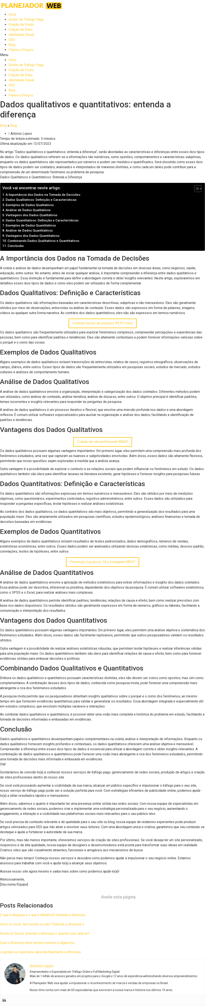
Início (12, 14)
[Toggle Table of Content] (196, 188)
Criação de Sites (20, 30)
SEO (11, 40)
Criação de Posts (21, 25)
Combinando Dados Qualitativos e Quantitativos (43, 241)
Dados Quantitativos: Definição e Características (42, 220)
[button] (102, 54)
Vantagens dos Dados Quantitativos (32, 236)
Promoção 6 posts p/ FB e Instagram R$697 (102, 562)
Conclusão (16, 246)
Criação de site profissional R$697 (102, 442)
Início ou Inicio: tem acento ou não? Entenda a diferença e (42, 924)
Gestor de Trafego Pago (26, 19)
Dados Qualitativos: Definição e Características (41, 200)
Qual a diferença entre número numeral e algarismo (37, 943)
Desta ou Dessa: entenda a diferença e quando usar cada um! (45, 933)
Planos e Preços (20, 50)
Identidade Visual (21, 35)
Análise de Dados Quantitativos (29, 230)
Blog (11, 45)
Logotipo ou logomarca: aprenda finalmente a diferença (40, 952)
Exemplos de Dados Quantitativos (31, 225)
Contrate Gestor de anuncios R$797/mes (102, 323)
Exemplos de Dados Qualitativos (30, 205)
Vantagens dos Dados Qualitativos (31, 215)
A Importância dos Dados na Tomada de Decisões (43, 195)
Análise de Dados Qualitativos (28, 210)
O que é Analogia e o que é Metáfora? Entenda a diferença (42, 915)
